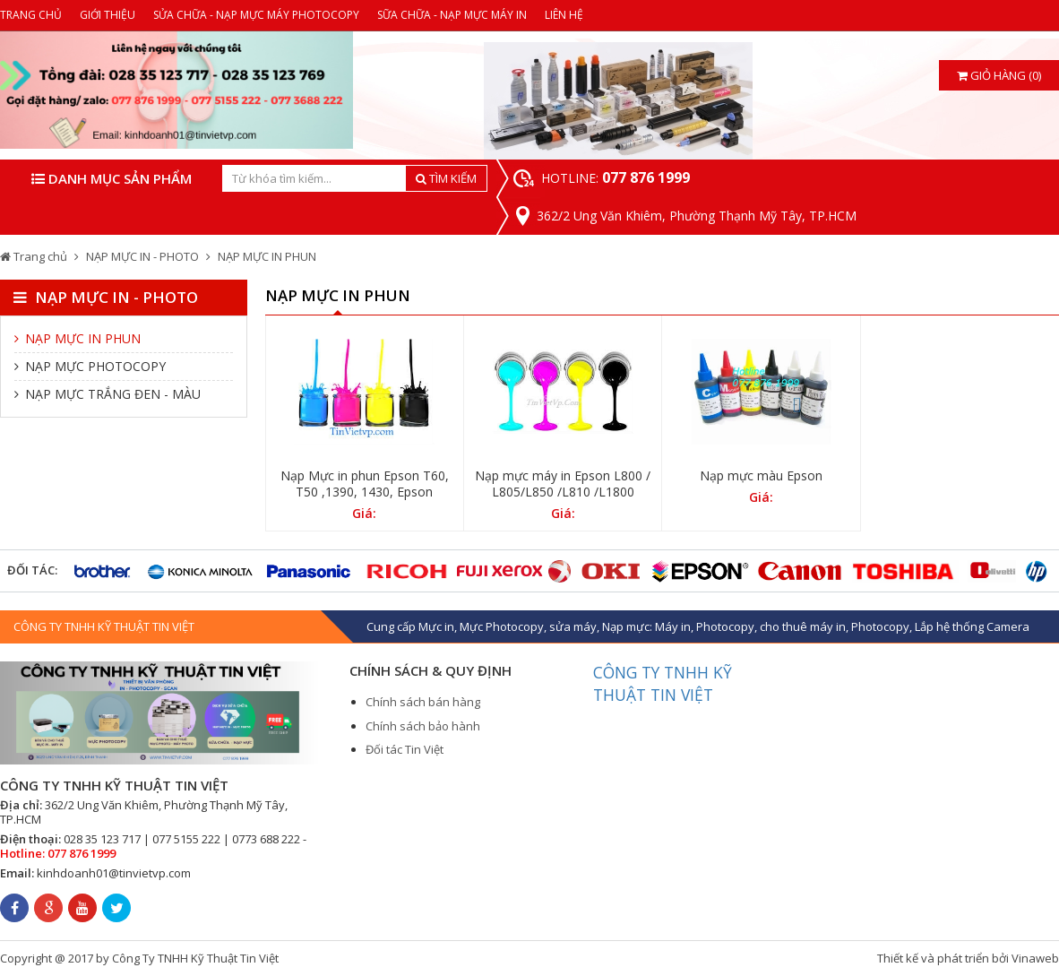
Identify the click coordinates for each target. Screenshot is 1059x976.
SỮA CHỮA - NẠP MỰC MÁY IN (452, 14)
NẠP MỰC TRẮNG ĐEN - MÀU (107, 393)
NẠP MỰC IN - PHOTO (142, 256)
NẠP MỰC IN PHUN (267, 256)
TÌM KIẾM (446, 178)
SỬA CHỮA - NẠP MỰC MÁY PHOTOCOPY (256, 14)
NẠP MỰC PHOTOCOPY (90, 366)
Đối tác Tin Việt (404, 749)
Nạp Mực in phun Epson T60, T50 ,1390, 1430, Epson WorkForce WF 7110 (364, 492)
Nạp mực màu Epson (761, 476)
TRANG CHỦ (31, 14)
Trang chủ (33, 256)
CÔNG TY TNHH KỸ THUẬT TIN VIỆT (662, 683)
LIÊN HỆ (564, 14)
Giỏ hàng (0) (999, 75)
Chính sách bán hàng (423, 702)
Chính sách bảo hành (423, 726)
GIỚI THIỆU (107, 14)
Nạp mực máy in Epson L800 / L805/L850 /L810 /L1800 (562, 484)
